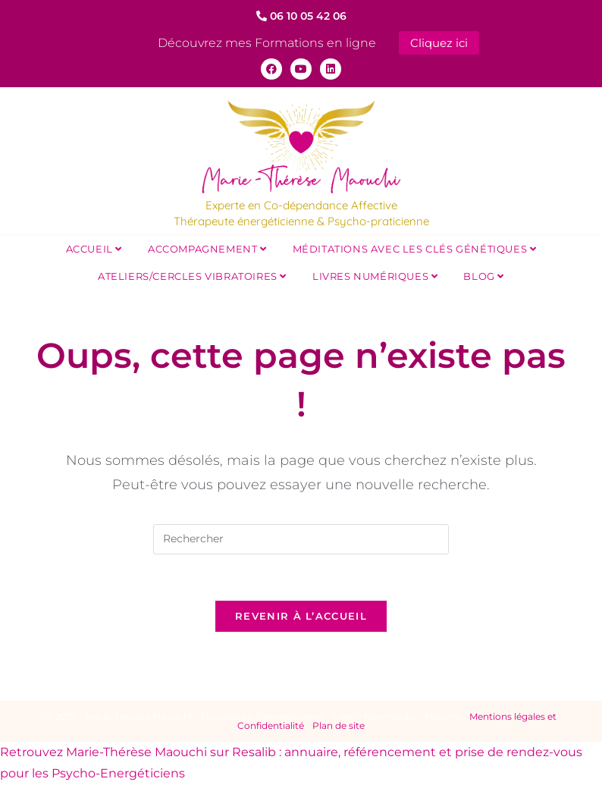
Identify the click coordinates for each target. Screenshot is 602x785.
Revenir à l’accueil (301, 616)
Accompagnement (207, 249)
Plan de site (338, 725)
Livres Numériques (374, 276)
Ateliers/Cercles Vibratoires (192, 276)
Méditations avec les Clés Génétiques (415, 249)
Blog (483, 276)
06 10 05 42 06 (301, 16)
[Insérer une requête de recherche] (301, 539)
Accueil (94, 249)
